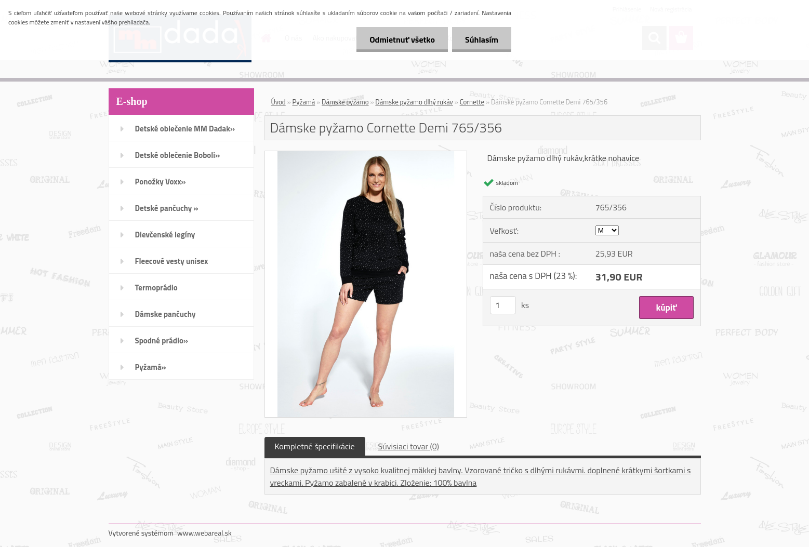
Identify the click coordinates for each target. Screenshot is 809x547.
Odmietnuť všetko (402, 39)
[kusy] (503, 305)
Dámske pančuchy (165, 314)
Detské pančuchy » (166, 208)
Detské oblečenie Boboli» (177, 155)
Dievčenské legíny (165, 235)
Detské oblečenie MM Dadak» (185, 129)
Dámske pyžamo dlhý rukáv (414, 102)
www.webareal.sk (204, 532)
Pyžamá (304, 102)
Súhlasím (481, 39)
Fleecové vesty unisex (171, 261)
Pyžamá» (150, 367)
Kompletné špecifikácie (315, 446)
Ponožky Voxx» (160, 182)
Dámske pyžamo (345, 102)
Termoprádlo (156, 287)
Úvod (278, 102)
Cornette (472, 102)
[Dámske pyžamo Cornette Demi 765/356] (366, 155)
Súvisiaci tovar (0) (408, 446)
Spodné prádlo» (162, 340)
